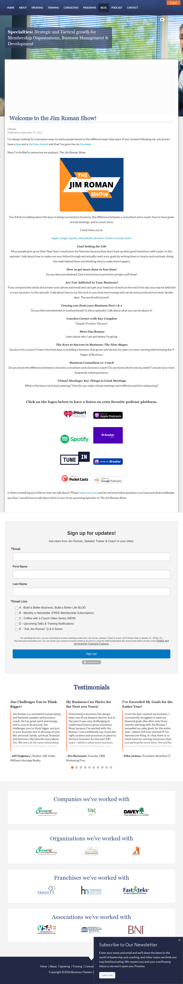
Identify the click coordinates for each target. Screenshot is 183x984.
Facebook (85, 144)
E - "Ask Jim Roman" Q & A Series (41, 629)
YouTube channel (38, 144)
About (53, 966)
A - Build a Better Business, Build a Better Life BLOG (52, 607)
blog (18, 144)
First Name (20, 566)
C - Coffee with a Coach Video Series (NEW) (47, 618)
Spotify (73, 238)
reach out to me (88, 492)
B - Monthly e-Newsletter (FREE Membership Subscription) (56, 612)
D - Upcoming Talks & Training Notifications (46, 623)
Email (16, 549)
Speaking (64, 966)
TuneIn (127, 238)
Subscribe (107, 975)
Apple (55, 238)
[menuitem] (11, 7)
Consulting (91, 966)
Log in (173, 2)
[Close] (179, 940)
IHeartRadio (85, 238)
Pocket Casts (112, 238)
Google (64, 238)
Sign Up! (91, 653)
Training (77, 966)
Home (43, 966)
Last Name (20, 584)
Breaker (99, 238)
